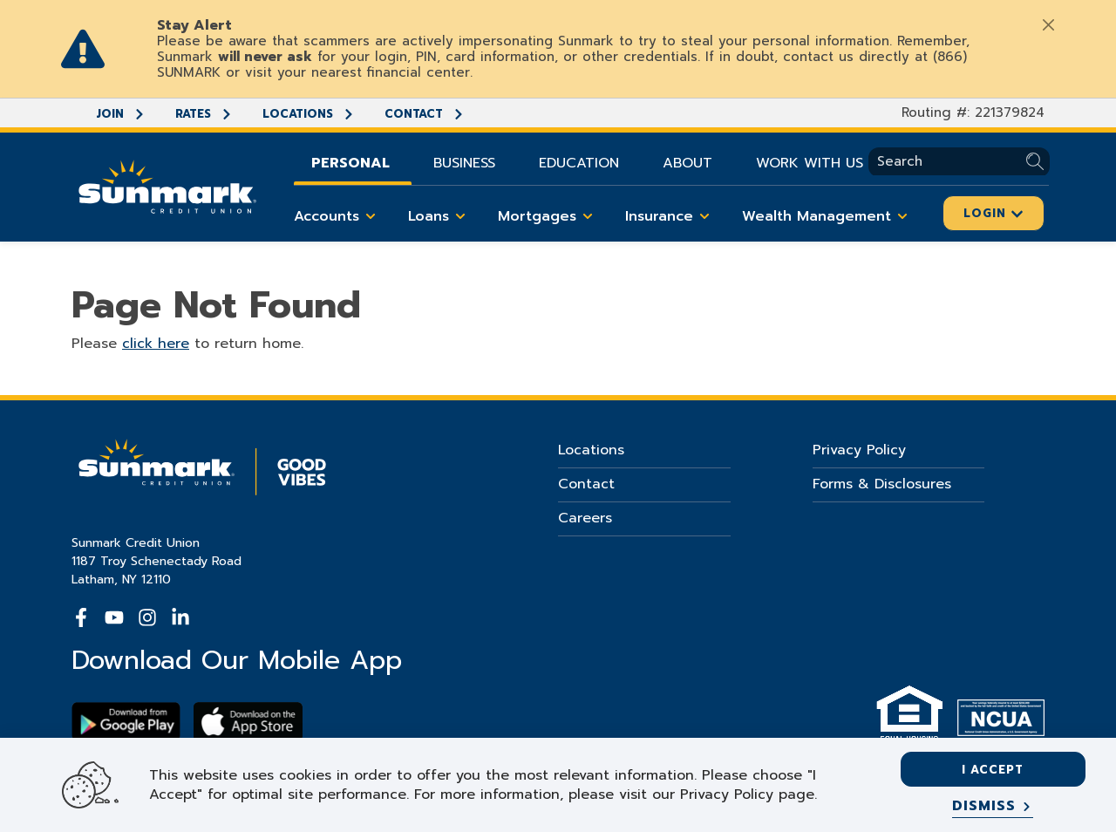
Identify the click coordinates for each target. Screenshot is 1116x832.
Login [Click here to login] (993, 213)
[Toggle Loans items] (460, 216)
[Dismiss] (992, 806)
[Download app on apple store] (248, 721)
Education (579, 163)
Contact (424, 114)
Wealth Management (828, 216)
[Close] (1048, 24)
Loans (440, 216)
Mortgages (548, 216)
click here (155, 343)
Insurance (670, 216)
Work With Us (809, 163)
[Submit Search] (1038, 161)
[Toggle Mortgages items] (587, 216)
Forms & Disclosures (882, 484)
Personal (350, 163)
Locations (308, 114)
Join (121, 114)
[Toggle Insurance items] (704, 216)
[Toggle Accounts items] (370, 216)
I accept (993, 769)
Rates (204, 114)
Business (464, 163)
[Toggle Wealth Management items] (902, 216)
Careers (585, 518)
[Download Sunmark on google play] (125, 721)
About (687, 163)
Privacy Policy (859, 450)
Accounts (338, 216)
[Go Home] (167, 184)
